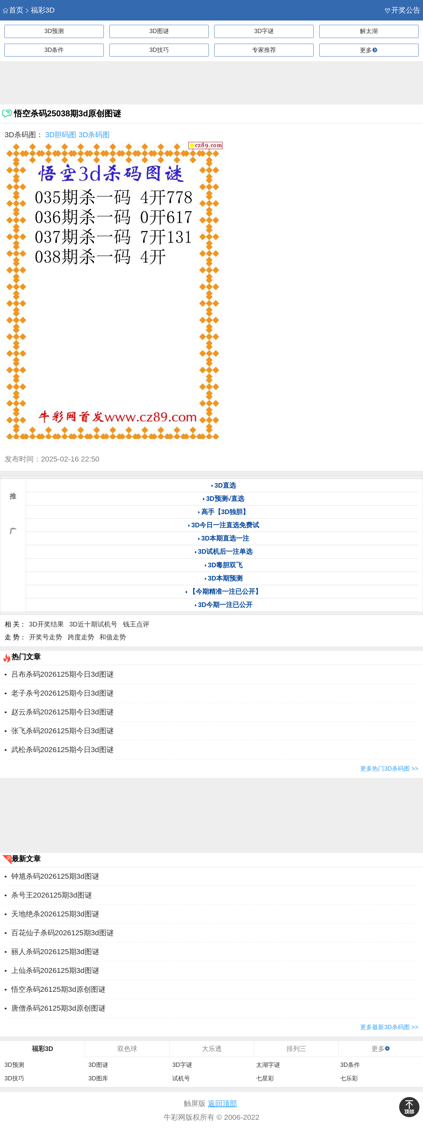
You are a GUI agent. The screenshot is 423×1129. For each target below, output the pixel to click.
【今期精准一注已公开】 (225, 591)
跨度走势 (81, 637)
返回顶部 (222, 1103)
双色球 (127, 1048)
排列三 (296, 1048)
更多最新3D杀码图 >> (389, 1027)
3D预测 (54, 31)
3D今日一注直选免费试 (225, 525)
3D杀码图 (94, 135)
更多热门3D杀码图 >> (389, 768)
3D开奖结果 (46, 624)
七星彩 (265, 1078)
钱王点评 (136, 624)
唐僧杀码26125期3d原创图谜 (58, 1008)
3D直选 (225, 485)
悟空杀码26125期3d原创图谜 (58, 989)
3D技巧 (159, 50)
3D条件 (54, 50)
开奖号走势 (45, 637)
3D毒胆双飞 (225, 565)
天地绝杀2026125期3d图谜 (55, 914)
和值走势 (112, 637)
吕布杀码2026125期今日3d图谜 (62, 674)
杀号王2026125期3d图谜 (51, 895)
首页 (13, 10)
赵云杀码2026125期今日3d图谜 (62, 712)
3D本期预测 (225, 578)
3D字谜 (264, 31)
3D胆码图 (61, 135)
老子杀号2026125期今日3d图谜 (62, 693)
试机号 (181, 1078)
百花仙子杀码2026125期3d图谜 (62, 933)
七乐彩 (349, 1078)
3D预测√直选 (225, 498)
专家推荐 (264, 50)
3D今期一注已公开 (225, 604)
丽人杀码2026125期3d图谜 (55, 952)
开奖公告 (402, 10)
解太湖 (369, 31)
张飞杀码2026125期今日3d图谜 (62, 731)
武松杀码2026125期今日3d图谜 (62, 750)
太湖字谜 (268, 1065)
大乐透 (212, 1048)
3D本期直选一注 (225, 538)
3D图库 (98, 1078)
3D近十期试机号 (93, 624)
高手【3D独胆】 (225, 511)
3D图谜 (159, 31)
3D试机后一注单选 (225, 551)
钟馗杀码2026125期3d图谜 (55, 876)
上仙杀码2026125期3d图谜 (55, 970)
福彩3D (39, 10)
